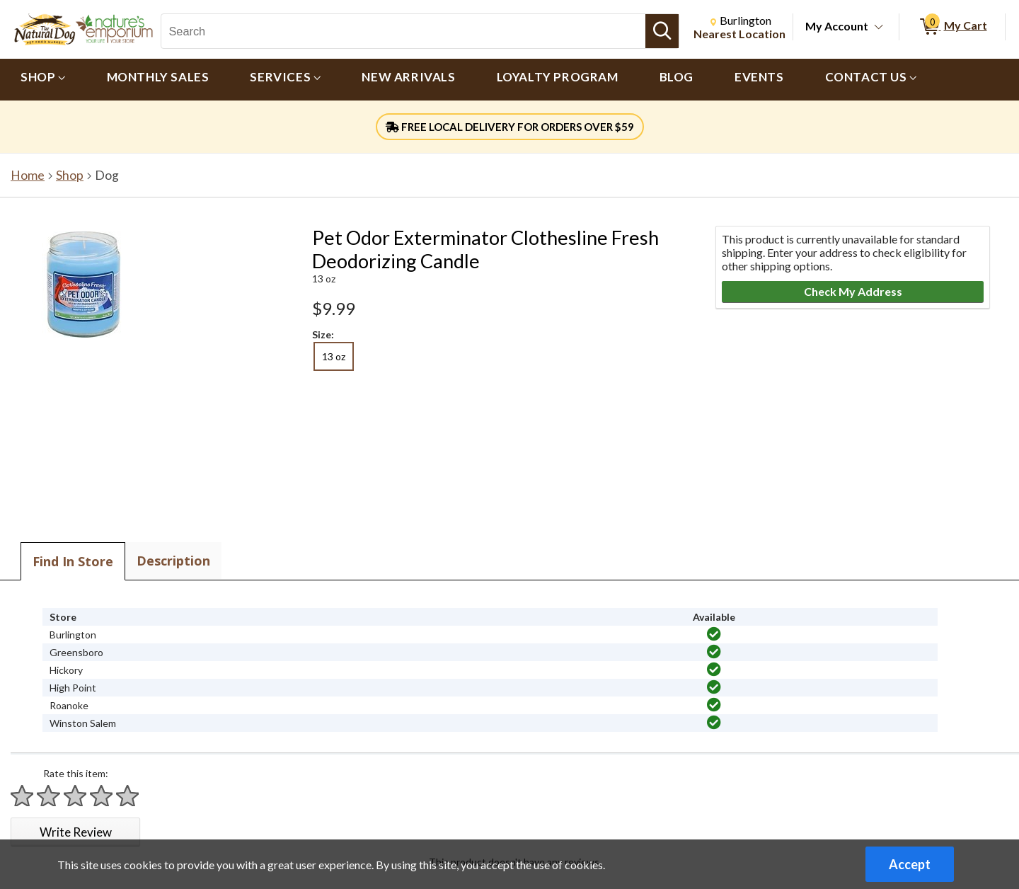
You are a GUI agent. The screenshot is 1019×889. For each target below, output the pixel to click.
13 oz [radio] (333, 356)
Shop (70, 175)
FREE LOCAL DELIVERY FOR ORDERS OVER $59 (510, 126)
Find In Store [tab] (73, 561)
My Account (836, 26)
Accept (910, 864)
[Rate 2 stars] (49, 796)
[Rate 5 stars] (128, 796)
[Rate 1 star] (23, 796)
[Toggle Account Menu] (878, 27)
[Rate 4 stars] (102, 796)
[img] (714, 634)
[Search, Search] (403, 31)
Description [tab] (173, 560)
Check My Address (853, 291)
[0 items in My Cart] (952, 27)
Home (28, 175)
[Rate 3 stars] (76, 796)
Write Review (76, 832)
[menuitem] (43, 80)
